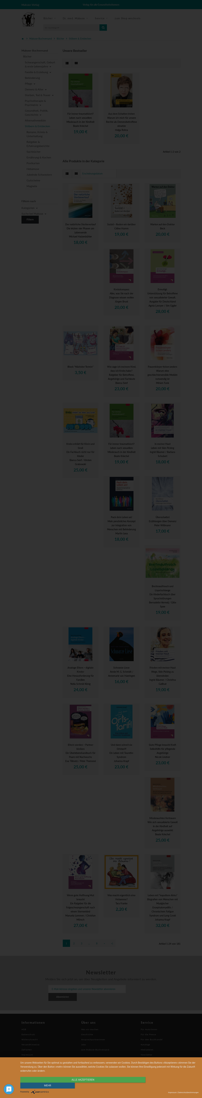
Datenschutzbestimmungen (188, 1092)
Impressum (172, 1092)
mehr (171, 1085)
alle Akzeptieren (82, 1085)
